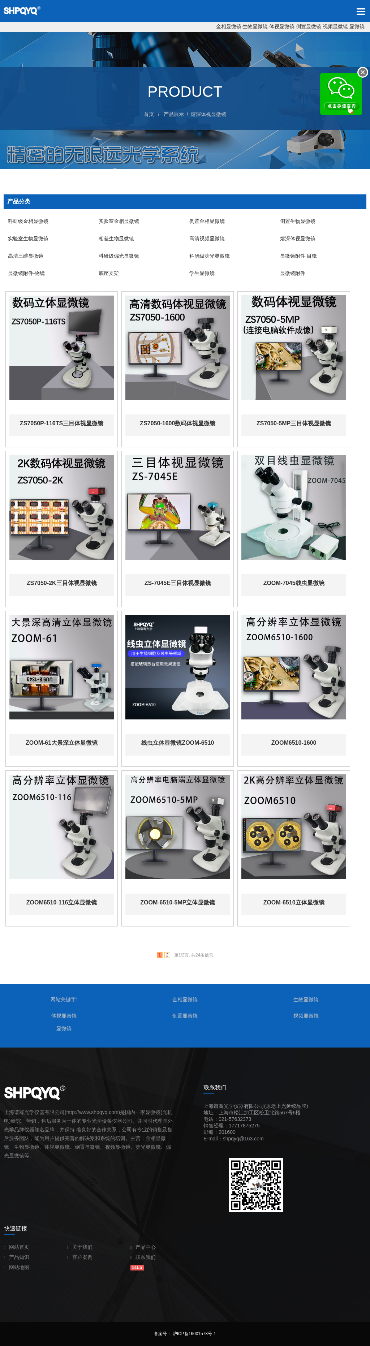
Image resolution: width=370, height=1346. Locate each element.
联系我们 (143, 1257)
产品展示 (174, 114)
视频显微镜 (335, 26)
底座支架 (106, 273)
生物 (19, 1147)
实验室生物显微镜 (26, 238)
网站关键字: (64, 999)
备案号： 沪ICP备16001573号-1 (185, 1333)
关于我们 (79, 1247)
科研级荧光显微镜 (207, 256)
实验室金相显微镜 (116, 221)
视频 (110, 1147)
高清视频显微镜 (205, 238)
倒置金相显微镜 (205, 221)
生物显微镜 (255, 26)
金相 (151, 1138)
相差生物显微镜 (114, 238)
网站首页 (16, 1247)
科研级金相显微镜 (26, 221)
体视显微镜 (281, 26)
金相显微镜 (228, 26)
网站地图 (16, 1267)
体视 (49, 1147)
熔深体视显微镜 (208, 114)
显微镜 (357, 26)
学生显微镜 (200, 273)
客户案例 (79, 1257)
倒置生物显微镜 (295, 221)
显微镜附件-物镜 (24, 273)
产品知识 (16, 1257)
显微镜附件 (290, 273)
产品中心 (143, 1247)
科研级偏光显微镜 (116, 256)
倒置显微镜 (308, 26)
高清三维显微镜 (23, 256)
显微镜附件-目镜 (296, 256)
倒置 (80, 1147)
